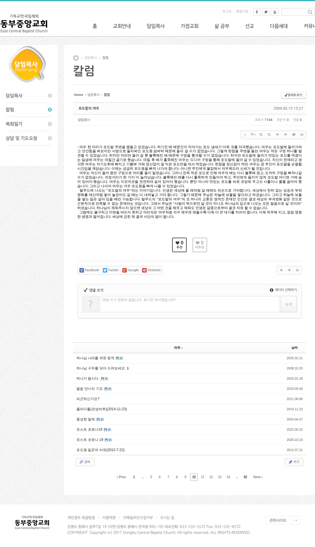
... (142, 477)
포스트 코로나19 (89, 429)
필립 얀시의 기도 (90, 389)
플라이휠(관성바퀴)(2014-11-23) (101, 409)
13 (219, 477)
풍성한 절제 (86, 419)
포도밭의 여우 (88, 108)
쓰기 (293, 462)
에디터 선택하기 (283, 290)
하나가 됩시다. (88, 378)
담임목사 (91, 57)
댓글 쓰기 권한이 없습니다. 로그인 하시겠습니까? (139, 300)
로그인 (227, 11)
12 (211, 477)
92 (245, 477)
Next (257, 477)
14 (228, 477)
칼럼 (105, 57)
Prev (121, 477)
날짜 (294, 347)
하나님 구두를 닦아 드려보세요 (101, 368)
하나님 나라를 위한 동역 (95, 358)
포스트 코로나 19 (90, 440)
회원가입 (242, 11)
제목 (178, 347)
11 (202, 477)
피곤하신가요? (87, 399)
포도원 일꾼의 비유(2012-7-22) (100, 450)
